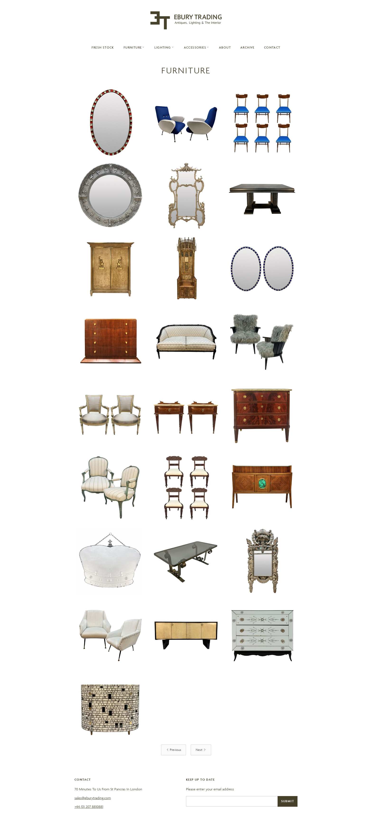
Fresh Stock (103, 47)
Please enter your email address (210, 789)
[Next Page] (201, 750)
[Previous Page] (173, 750)
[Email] (232, 801)
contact (272, 47)
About (225, 47)
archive (247, 47)
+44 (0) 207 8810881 (88, 806)
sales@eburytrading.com (92, 798)
